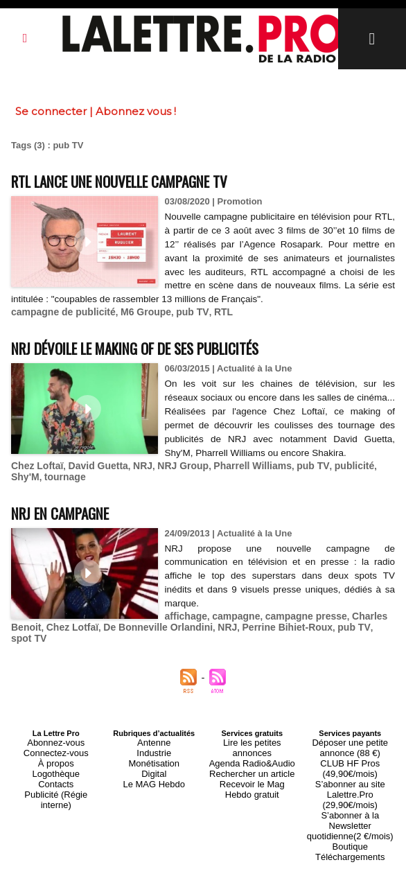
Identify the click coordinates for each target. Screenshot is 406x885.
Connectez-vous (56, 745)
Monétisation (153, 753)
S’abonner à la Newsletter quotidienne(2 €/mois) (350, 790)
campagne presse (296, 623)
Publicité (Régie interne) (55, 778)
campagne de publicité (59, 310)
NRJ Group (172, 475)
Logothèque (56, 761)
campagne (231, 623)
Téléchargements (350, 811)
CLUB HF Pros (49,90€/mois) (350, 757)
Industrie (153, 745)
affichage (184, 623)
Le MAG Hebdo (153, 770)
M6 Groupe (136, 310)
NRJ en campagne (72, 520)
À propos (56, 753)
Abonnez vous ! (136, 111)
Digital (154, 761)
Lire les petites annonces (252, 737)
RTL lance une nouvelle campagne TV (146, 180)
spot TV (368, 634)
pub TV (180, 310)
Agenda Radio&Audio (251, 745)
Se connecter (51, 111)
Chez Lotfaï (68, 634)
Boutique (350, 803)
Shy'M (368, 475)
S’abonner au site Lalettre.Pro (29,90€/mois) (350, 774)
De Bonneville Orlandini (149, 634)
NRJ (134, 475)
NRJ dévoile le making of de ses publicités (165, 345)
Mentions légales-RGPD (313, 862)
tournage (30, 485)
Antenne (154, 737)
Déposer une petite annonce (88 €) (350, 741)
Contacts (56, 770)
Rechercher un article (251, 753)
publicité (331, 475)
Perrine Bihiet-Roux (269, 634)
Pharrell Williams (237, 475)
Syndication (236, 872)
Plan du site (169, 872)
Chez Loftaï (35, 475)
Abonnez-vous (56, 737)
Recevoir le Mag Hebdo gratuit (252, 765)
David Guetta (92, 475)
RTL (209, 310)
